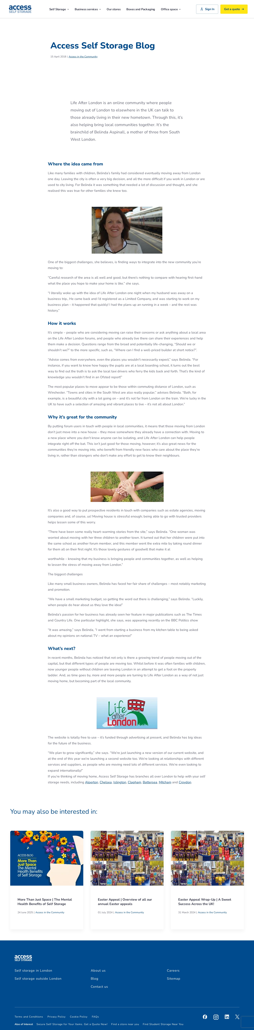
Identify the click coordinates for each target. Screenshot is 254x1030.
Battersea (150, 782)
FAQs (95, 1016)
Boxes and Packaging (140, 9)
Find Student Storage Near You (163, 1024)
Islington (119, 782)
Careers (173, 970)
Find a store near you (125, 1024)
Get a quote (234, 9)
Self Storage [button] (59, 9)
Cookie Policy (78, 1016)
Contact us (99, 986)
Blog (94, 978)
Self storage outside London (38, 978)
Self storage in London (33, 970)
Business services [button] (88, 9)
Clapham (134, 782)
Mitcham (165, 782)
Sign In (207, 9)
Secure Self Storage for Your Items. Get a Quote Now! (72, 1024)
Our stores (114, 9)
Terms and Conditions (29, 1016)
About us (98, 970)
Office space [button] (171, 9)
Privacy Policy (56, 1016)
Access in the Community (83, 56)
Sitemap (173, 978)
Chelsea (106, 782)
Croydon (185, 782)
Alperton (91, 782)
